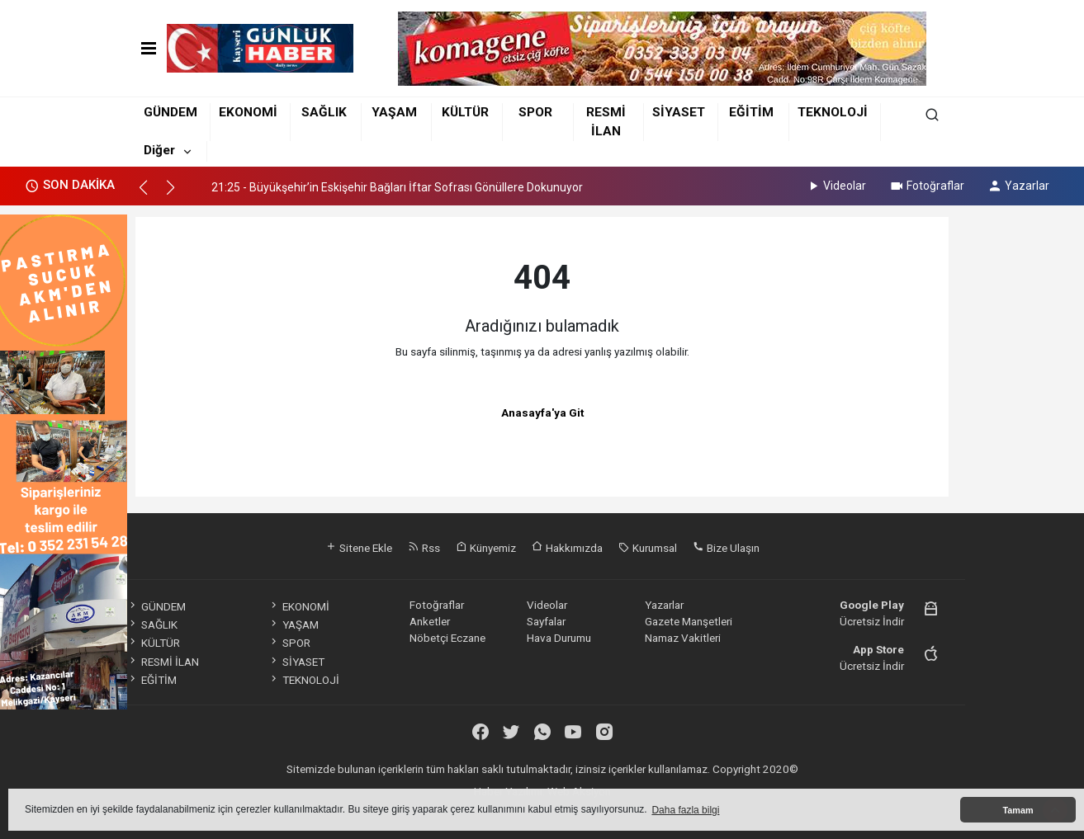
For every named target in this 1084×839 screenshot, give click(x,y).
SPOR (535, 112)
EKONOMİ (248, 112)
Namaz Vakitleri (683, 637)
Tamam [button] (1017, 810)
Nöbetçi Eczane (447, 637)
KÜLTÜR (465, 112)
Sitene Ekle (358, 547)
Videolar (836, 185)
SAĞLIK (324, 112)
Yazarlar (1018, 185)
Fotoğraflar (926, 185)
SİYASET (678, 112)
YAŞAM (394, 112)
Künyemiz (486, 547)
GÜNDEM (170, 112)
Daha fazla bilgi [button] (685, 810)
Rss (424, 547)
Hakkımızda (567, 547)
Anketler (429, 621)
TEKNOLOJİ (833, 112)
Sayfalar (546, 621)
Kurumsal (647, 547)
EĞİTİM (751, 112)
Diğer (159, 150)
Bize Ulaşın (726, 547)
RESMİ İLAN (163, 661)
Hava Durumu (559, 637)
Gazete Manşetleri (688, 621)
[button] (151, 195)
